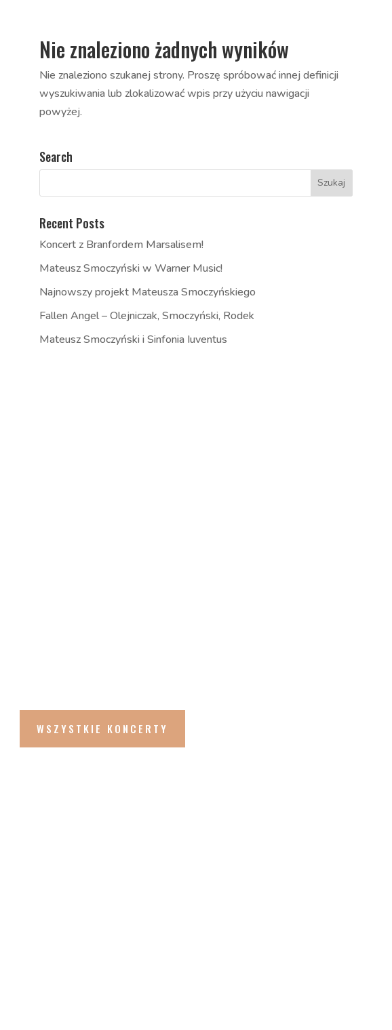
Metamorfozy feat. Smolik (167, 487)
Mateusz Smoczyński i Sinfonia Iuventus (133, 339)
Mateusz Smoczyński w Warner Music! (130, 268)
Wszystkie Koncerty (102, 728)
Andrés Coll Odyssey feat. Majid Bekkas (204, 553)
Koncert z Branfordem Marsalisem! (121, 244)
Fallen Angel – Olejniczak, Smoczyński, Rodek (146, 315)
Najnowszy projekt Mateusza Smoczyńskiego (147, 292)
